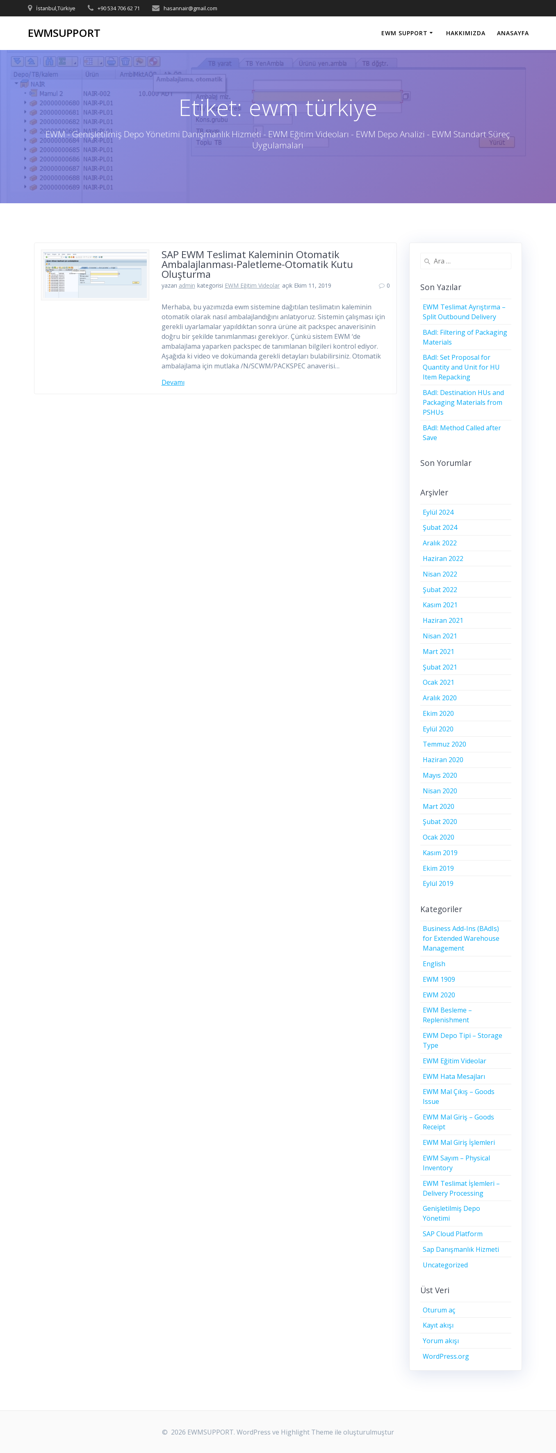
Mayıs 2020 (440, 775)
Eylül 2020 (438, 728)
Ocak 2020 (438, 837)
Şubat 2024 (440, 527)
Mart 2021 (438, 651)
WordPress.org (446, 1356)
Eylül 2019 (438, 883)
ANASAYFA (513, 33)
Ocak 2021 (438, 682)
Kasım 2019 (440, 852)
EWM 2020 (439, 994)
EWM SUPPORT (404, 33)
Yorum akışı (441, 1340)
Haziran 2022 (443, 558)
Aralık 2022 (440, 542)
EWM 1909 (439, 979)
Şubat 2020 (440, 821)
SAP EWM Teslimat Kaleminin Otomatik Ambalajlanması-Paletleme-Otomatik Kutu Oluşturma (257, 264)
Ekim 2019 (438, 868)
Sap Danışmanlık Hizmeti (461, 1249)
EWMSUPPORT (64, 33)
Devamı (173, 382)
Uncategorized (445, 1264)
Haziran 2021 (443, 620)
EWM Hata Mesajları (454, 1076)
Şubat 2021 (440, 667)
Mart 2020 (438, 806)
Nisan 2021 (440, 635)
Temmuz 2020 (444, 744)
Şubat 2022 (440, 589)
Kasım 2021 (440, 604)
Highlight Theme (307, 1432)
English (434, 963)
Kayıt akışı (438, 1325)
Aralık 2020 (440, 697)
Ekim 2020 (438, 713)
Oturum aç (439, 1310)
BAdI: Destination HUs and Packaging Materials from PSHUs (463, 402)
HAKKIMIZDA (465, 33)
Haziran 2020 (443, 759)
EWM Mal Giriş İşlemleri (459, 1142)
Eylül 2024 (438, 512)
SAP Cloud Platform (453, 1233)
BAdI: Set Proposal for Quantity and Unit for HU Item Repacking (461, 367)
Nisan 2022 (440, 574)
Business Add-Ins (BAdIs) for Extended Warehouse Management (461, 938)
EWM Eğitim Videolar (252, 285)
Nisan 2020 (440, 790)
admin (187, 285)
